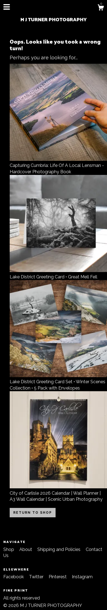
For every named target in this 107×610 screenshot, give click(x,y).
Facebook (14, 576)
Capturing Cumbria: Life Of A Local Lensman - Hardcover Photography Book (58, 165)
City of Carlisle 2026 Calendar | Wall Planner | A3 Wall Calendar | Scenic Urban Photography (58, 493)
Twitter (37, 576)
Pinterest (58, 576)
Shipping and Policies (59, 549)
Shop (9, 549)
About (26, 549)
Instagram (82, 576)
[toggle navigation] (6, 7)
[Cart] (101, 8)
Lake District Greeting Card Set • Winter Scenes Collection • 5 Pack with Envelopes (58, 382)
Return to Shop (32, 513)
